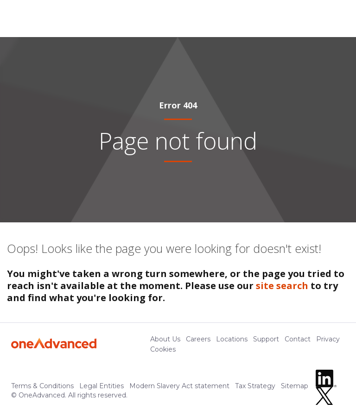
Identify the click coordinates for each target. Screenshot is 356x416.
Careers (198, 339)
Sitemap (294, 386)
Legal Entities (101, 386)
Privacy (328, 339)
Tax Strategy (255, 386)
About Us (165, 339)
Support (266, 339)
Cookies (163, 349)
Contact (298, 339)
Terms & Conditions (42, 386)
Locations (232, 339)
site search (282, 285)
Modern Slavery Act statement (179, 386)
